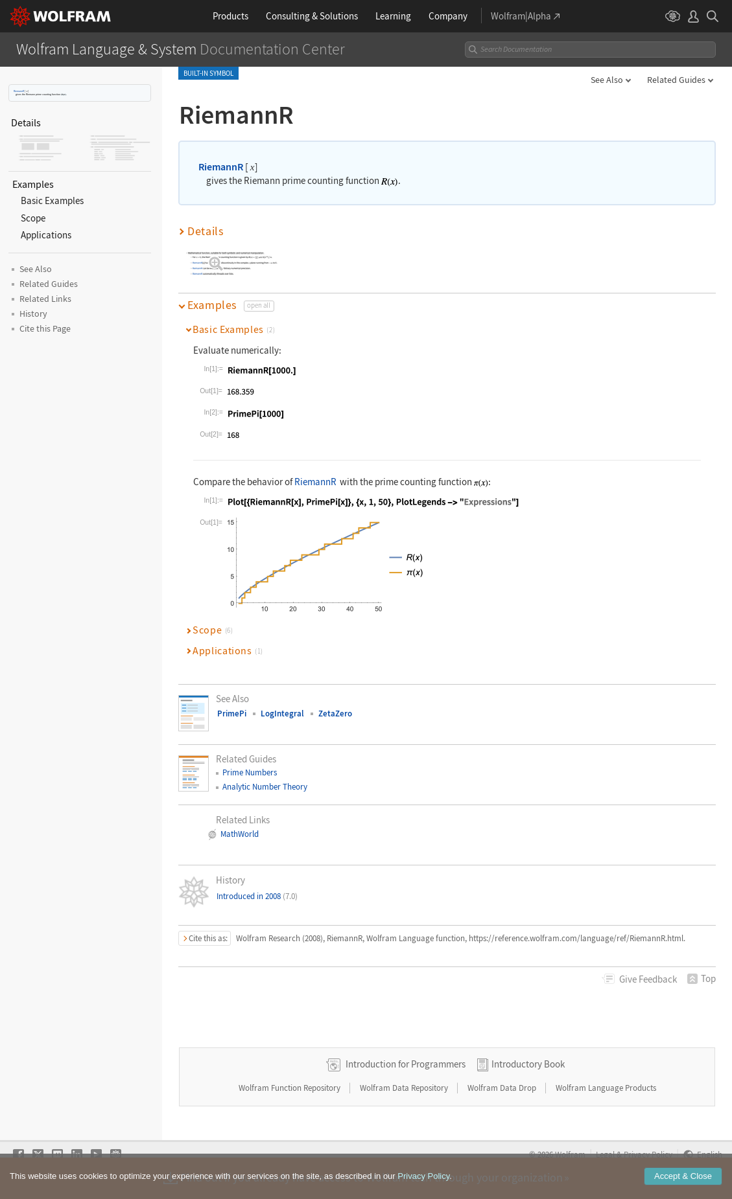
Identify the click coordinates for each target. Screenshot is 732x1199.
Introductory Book (528, 1064)
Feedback (648, 979)
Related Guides (676, 80)
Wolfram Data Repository (405, 1087)
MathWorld (239, 833)
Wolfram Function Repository (290, 1087)
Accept (683, 1176)
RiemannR (19, 91)
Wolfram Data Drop (502, 1087)
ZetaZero (335, 713)
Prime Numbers (249, 772)
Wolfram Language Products (606, 1087)
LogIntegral (282, 713)
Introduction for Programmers (405, 1064)
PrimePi (231, 713)
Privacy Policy (423, 1176)
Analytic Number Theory (264, 786)
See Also (607, 80)
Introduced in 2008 (257, 896)
